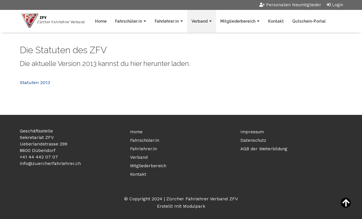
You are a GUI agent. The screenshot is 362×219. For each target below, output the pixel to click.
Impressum (252, 131)
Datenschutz (253, 140)
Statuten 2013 (35, 82)
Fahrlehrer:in (167, 21)
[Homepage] (52, 21)
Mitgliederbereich (237, 21)
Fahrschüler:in (128, 21)
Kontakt (276, 21)
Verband (199, 21)
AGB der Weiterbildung (263, 148)
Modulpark (194, 206)
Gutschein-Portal (309, 21)
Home (101, 21)
